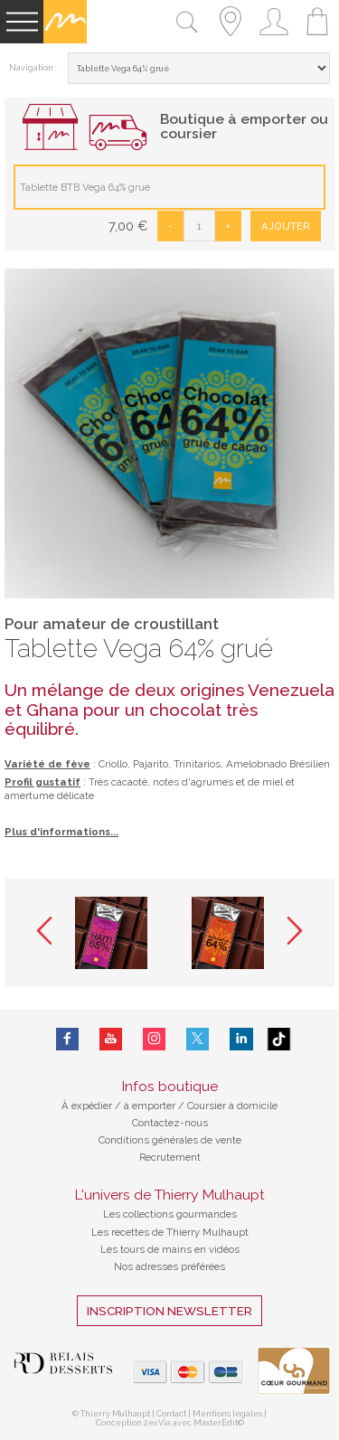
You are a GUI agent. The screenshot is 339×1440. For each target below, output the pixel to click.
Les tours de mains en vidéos (170, 1249)
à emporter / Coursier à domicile (199, 1105)
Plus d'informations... (61, 831)
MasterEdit (215, 1422)
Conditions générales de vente (170, 1140)
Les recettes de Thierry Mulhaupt (170, 1232)
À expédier (88, 1105)
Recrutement (170, 1157)
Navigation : (33, 67)
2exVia (158, 1422)
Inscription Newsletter (169, 1311)
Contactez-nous (170, 1122)
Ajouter (285, 226)
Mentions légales (227, 1413)
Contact (171, 1413)
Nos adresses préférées (169, 1266)
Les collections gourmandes (170, 1214)
